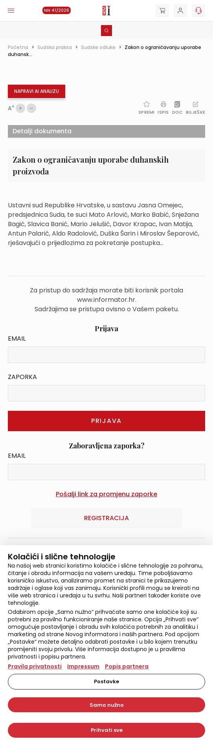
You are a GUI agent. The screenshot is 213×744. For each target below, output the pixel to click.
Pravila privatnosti (35, 666)
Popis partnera (127, 666)
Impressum (83, 666)
